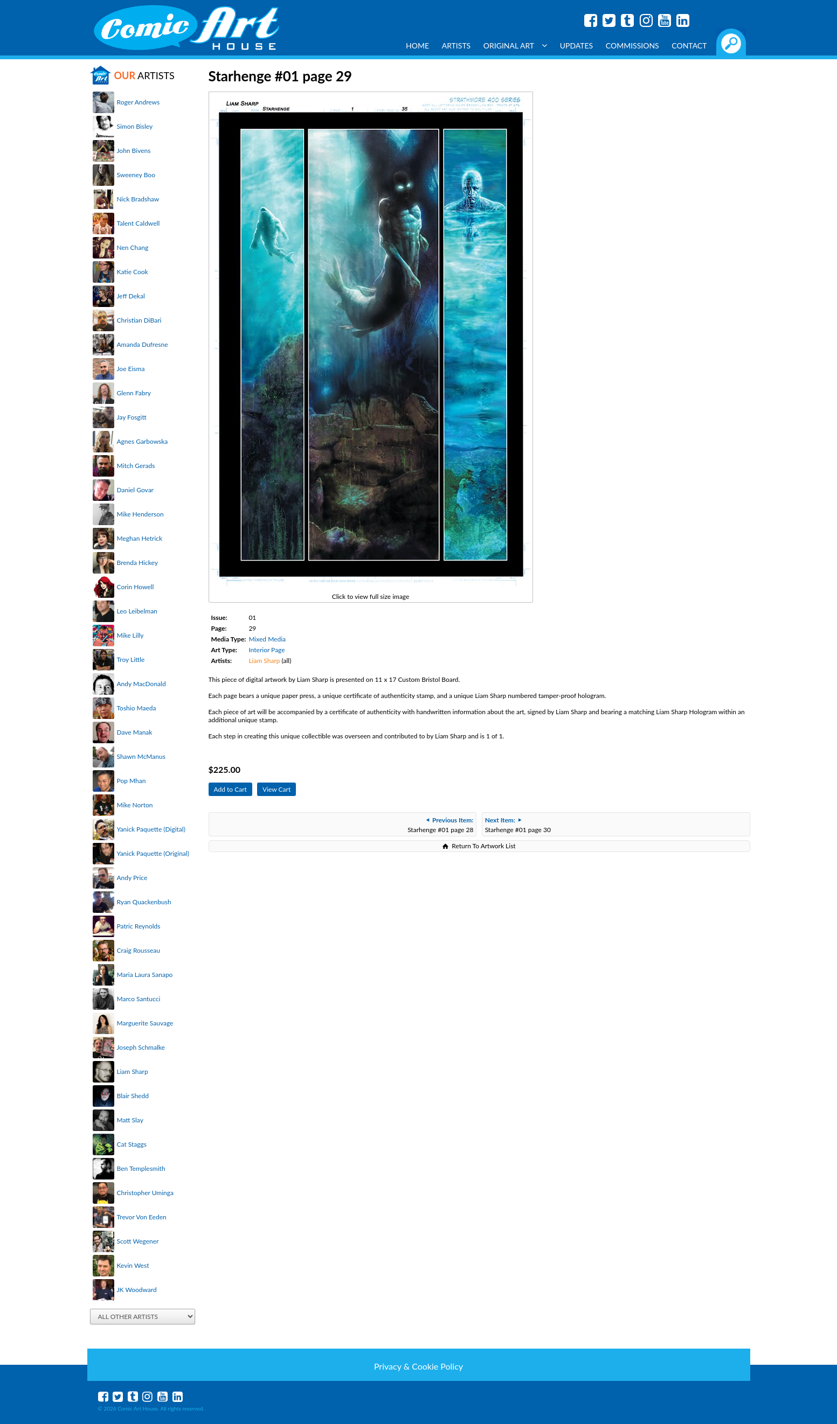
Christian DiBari (139, 320)
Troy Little (131, 659)
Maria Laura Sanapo (145, 975)
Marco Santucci (139, 999)
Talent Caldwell (138, 223)
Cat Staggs (132, 1144)
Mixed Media (267, 639)
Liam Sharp (132, 1071)
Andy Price (132, 878)
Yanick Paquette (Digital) (151, 829)
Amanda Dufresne (142, 344)
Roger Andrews (138, 102)
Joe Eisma (131, 369)
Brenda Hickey (137, 563)
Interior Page (266, 650)
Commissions (632, 45)
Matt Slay (130, 1120)
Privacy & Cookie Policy (418, 1366)
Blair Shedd (133, 1096)
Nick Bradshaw (138, 199)
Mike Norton (135, 805)
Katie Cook (132, 272)
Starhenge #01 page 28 (440, 825)
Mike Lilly (130, 635)
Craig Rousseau (138, 950)
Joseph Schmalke (141, 1047)
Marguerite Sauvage (145, 1023)
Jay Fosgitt (132, 417)
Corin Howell (135, 587)
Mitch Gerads (136, 466)
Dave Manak (135, 732)
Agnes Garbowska (142, 441)
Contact (689, 45)
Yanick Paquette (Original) (153, 853)
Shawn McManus (141, 756)
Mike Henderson (140, 514)
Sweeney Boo (136, 175)
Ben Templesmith (141, 1168)
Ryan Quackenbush (144, 902)
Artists (456, 45)
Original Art (515, 45)
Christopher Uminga (145, 1193)
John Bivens (134, 150)
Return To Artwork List (483, 846)
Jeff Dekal (131, 296)
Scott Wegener (138, 1241)
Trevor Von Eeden (142, 1217)
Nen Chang (133, 247)
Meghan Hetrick (140, 538)
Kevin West (133, 1265)
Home (417, 45)
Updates (576, 45)
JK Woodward (137, 1290)
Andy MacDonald (141, 684)
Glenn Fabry (134, 393)
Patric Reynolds (139, 926)
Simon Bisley (135, 126)
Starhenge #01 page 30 (518, 825)
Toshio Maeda (136, 708)
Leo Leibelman (137, 611)
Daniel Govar (135, 490)
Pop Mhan (131, 781)
